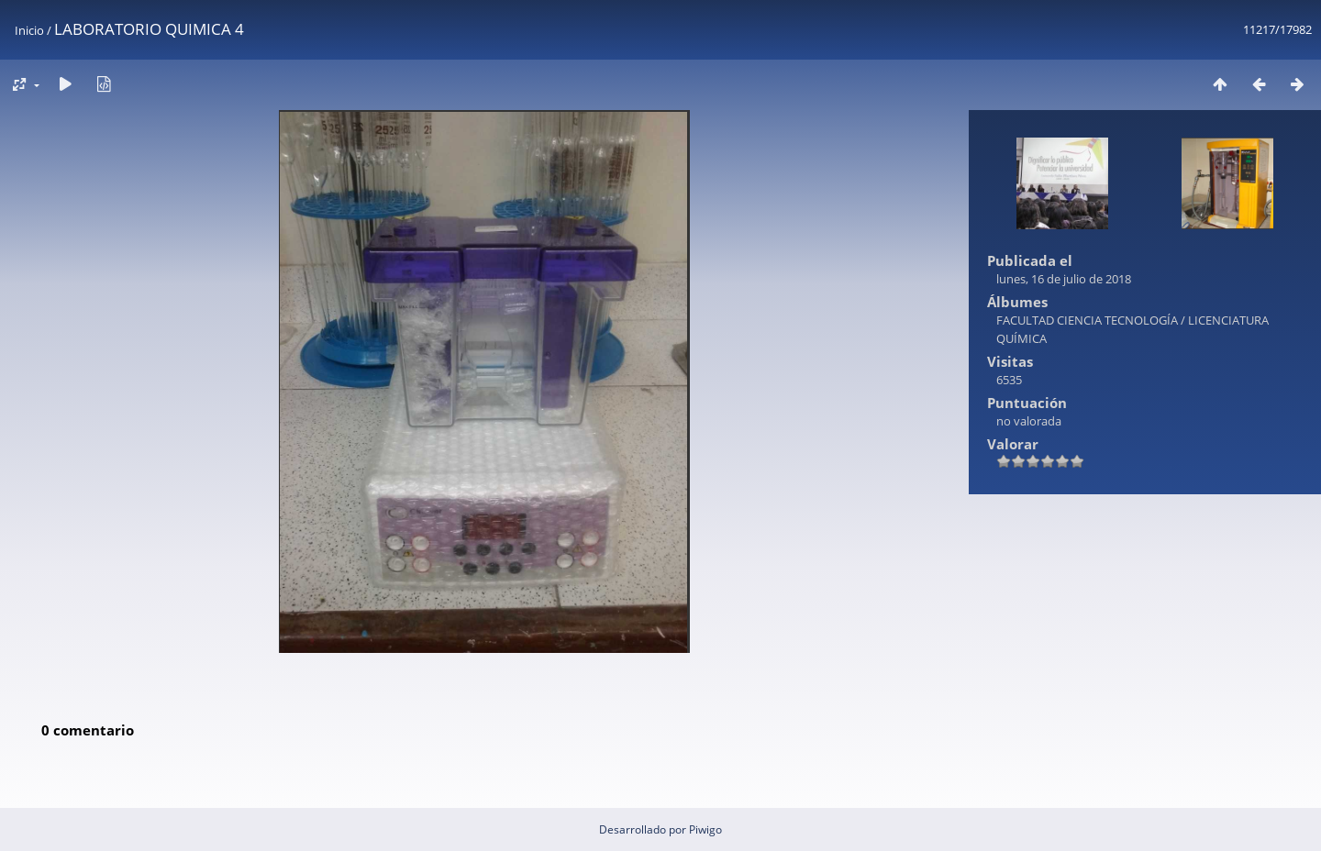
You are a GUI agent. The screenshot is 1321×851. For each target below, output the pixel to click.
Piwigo (705, 829)
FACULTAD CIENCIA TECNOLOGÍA (1087, 320)
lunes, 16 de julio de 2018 (1063, 279)
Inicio (29, 30)
